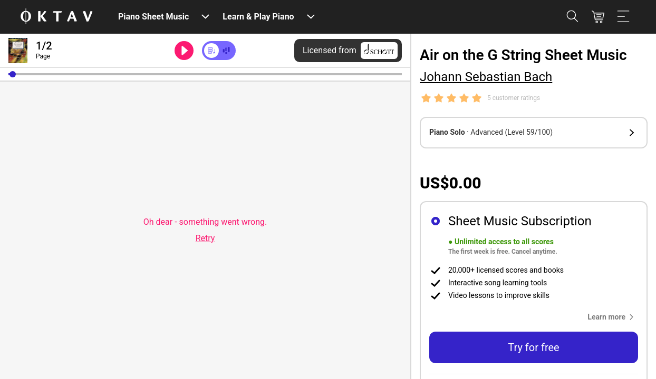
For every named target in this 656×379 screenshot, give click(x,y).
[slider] (205, 74)
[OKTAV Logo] (56, 17)
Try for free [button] (533, 347)
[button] (12, 74)
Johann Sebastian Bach (486, 76)
